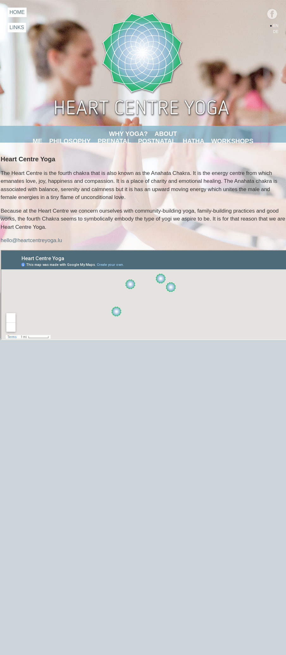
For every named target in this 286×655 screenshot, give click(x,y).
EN (275, 25)
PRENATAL (114, 141)
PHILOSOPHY (69, 141)
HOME (17, 12)
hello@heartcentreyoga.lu (31, 240)
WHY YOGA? (128, 133)
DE (275, 31)
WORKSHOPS (232, 141)
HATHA (193, 141)
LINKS (16, 27)
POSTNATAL (157, 141)
